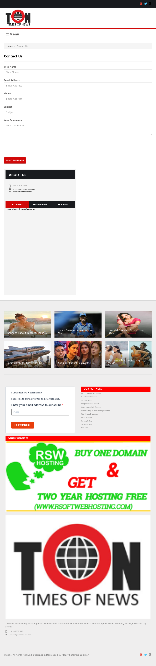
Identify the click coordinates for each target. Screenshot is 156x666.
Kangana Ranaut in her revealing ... (27, 332)
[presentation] (31, 146)
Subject (8, 106)
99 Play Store (86, 400)
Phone (7, 93)
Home (10, 46)
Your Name (10, 66)
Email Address (12, 80)
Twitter (17, 204)
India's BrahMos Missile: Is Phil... (25, 363)
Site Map (84, 428)
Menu (12, 34)
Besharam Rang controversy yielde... (124, 361)
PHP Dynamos (87, 417)
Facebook (40, 204)
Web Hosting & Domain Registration (95, 410)
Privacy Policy (86, 421)
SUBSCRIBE (22, 425)
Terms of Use (86, 424)
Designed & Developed (45, 654)
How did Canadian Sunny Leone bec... (126, 331)
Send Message (15, 160)
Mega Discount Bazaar (90, 404)
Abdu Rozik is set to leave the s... (76, 363)
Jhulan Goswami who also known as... (76, 331)
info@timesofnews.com (22, 192)
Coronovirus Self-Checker (91, 407)
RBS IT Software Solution (91, 393)
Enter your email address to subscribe (36, 405)
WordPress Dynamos (89, 414)
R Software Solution (89, 397)
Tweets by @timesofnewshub (21, 209)
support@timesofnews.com (24, 189)
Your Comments (13, 120)
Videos (63, 204)
